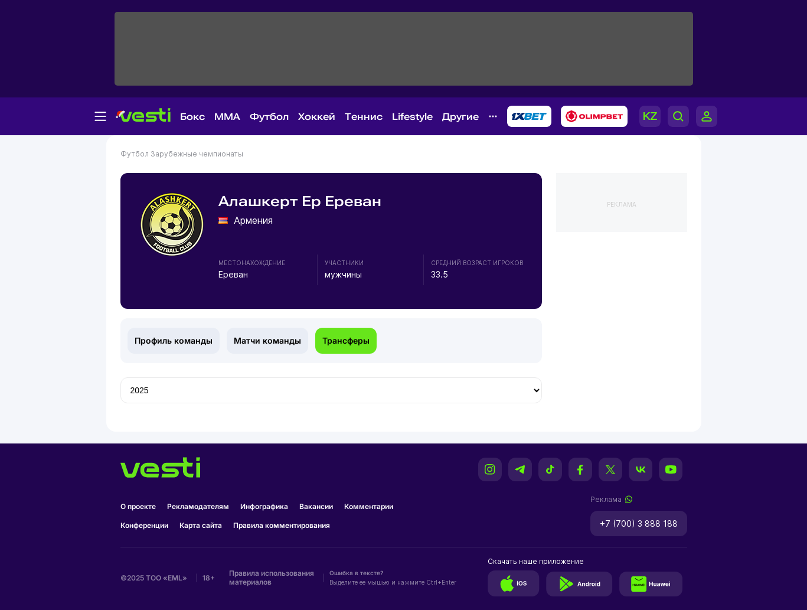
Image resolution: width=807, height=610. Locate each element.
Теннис (364, 116)
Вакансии (316, 506)
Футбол (269, 116)
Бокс (192, 116)
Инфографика (264, 506)
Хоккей (316, 116)
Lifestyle (412, 116)
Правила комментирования (281, 525)
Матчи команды (267, 340)
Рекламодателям (198, 506)
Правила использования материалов (271, 577)
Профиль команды (174, 340)
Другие (460, 116)
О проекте (138, 506)
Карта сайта (200, 525)
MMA (227, 116)
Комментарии (368, 506)
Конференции (144, 525)
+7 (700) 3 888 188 (639, 523)
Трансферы (346, 340)
